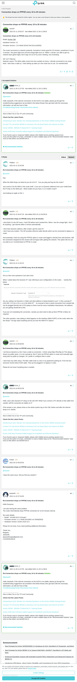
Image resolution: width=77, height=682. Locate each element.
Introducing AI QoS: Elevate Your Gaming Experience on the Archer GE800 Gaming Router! (34, 121)
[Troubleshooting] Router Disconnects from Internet (20, 107)
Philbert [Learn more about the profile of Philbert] (12, 163)
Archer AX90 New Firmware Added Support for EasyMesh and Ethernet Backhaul (31, 131)
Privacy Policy (32, 668)
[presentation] (5, 30)
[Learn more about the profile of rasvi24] (6, 30)
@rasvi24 (6, 173)
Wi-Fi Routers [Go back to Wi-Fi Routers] (7, 9)
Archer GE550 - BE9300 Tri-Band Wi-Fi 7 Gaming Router (22, 128)
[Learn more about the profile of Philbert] (6, 164)
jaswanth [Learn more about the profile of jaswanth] (12, 493)
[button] (3, 3)
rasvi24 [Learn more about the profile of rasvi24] (11, 29)
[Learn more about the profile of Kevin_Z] (6, 87)
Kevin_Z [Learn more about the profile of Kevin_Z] (17, 85)
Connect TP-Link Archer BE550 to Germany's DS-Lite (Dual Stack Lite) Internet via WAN (33, 124)
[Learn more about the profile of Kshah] (6, 461)
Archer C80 (12, 39)
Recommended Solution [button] (13, 147)
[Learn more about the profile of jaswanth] (6, 495)
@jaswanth (7, 96)
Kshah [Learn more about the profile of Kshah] (11, 460)
